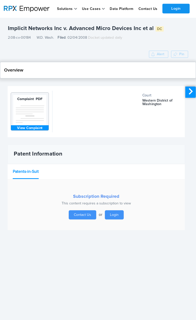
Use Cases (91, 9)
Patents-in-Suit (26, 172)
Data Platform (122, 9)
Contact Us (147, 9)
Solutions (65, 9)
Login (176, 8)
